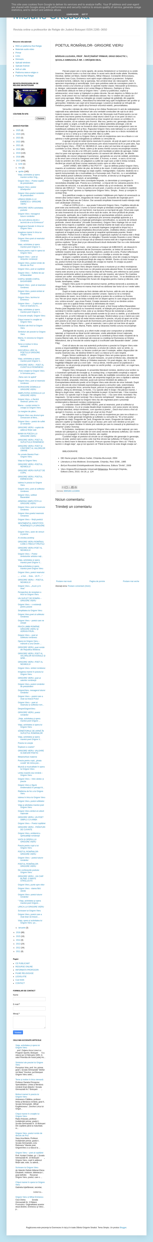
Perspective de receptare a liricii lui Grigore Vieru (29, 593)
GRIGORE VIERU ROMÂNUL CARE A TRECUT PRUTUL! (31, 543)
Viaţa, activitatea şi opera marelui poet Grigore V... (30, 310)
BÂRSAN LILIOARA (72, 491)
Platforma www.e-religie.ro (26, 72)
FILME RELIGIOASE (24, 973)
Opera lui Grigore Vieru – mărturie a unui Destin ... (30, 642)
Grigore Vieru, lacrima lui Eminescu (28, 298)
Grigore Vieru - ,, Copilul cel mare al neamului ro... (30, 304)
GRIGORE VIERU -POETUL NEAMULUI (30, 465)
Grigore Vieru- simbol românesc (31, 668)
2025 (18, 130)
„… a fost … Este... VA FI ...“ (30, 576)
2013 (18, 944)
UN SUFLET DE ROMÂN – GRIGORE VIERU (29, 599)
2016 (18, 932)
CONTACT (20, 983)
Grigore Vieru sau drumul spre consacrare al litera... (31, 416)
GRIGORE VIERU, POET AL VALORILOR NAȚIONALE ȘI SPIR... (31, 655)
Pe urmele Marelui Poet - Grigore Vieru (29, 455)
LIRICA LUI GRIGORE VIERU (31, 907)
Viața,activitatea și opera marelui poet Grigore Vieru (30, 567)
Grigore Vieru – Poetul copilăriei (31, 823)
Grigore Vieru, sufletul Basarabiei (27, 496)
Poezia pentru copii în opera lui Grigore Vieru (31, 252)
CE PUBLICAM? (22, 963)
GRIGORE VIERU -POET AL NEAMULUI (30, 663)
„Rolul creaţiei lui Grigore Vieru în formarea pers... (31, 372)
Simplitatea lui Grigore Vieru (30, 610)
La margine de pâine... (27, 411)
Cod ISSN (19, 980)
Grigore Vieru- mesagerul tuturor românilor (29, 215)
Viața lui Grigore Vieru (27, 460)
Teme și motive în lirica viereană (28, 345)
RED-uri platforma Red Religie (28, 46)
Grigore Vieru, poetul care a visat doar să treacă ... (30, 915)
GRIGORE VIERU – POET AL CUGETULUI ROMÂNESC (31, 366)
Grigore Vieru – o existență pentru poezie (29, 605)
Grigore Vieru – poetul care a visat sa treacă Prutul (30, 697)
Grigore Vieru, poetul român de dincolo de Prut (31, 264)
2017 (18, 160)
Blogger (123, 1227)
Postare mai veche (131, 581)
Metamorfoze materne (27, 757)
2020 (18, 149)
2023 (18, 138)
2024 (18, 134)
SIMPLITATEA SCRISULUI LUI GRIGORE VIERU (31, 394)
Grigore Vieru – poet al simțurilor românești (28, 258)
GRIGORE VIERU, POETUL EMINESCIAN (30, 478)
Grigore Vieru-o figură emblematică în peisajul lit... (31, 786)
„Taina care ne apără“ (27, 377)
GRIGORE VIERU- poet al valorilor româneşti (29, 679)
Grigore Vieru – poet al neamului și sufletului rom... (31, 703)
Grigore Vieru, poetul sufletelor (31, 801)
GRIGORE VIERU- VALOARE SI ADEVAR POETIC (31, 752)
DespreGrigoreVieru (26, 709)
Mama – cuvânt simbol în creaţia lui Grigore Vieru (29, 406)
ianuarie (22, 928)
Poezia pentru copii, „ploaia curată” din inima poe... (30, 761)
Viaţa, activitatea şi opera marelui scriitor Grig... (29, 176)
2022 (18, 142)
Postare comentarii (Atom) (79, 586)
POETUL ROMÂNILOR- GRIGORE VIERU (28, 852)
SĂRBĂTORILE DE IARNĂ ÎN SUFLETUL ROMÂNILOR (31, 732)
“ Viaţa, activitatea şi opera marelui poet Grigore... (29, 902)
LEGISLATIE (21, 976)
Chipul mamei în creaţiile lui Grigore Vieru (30, 320)
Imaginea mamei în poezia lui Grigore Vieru (30, 673)
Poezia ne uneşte (25, 743)
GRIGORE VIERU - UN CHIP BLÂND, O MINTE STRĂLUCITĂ (30, 878)
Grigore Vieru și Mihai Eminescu (29, 1197)
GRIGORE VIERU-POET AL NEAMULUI (30, 549)
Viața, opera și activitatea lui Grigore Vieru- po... (30, 921)
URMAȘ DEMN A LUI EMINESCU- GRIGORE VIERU (29, 201)
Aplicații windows (22, 62)
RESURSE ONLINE (24, 967)
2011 (18, 951)
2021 (18, 145)
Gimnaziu (19, 59)
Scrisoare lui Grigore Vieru (29, 911)
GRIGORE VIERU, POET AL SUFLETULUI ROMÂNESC (31, 441)
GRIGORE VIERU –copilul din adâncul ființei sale (31, 428)
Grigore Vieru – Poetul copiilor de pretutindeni (31, 182)
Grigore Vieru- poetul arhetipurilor (27, 188)
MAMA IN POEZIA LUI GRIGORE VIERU (27, 435)
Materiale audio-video (24, 49)
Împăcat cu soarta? (26, 747)
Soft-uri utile (20, 69)
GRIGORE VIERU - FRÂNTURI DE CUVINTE (31, 828)
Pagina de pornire (97, 581)
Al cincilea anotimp (26, 538)
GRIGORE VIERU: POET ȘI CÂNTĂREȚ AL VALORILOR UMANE (31, 448)
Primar (18, 53)
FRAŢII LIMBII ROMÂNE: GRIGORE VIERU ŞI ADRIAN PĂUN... (29, 628)
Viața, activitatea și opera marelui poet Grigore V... (30, 245)
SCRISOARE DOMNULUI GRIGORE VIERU (29, 388)
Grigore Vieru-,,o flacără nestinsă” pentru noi (28, 400)
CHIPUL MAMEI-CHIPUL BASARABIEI (29, 280)
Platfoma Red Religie (24, 76)
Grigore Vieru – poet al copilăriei (29, 1153)
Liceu (17, 56)
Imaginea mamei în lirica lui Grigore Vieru (30, 233)
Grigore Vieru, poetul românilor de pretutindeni (31, 685)
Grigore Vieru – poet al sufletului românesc (28, 636)
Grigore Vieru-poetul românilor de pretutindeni (31, 194)
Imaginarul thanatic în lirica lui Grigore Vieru (31, 227)
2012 (18, 948)
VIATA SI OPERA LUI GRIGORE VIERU (27, 840)
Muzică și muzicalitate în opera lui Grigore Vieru (31, 768)
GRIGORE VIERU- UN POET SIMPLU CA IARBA (30, 818)
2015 (18, 936)
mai (20, 168)
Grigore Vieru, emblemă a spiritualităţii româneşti (29, 834)
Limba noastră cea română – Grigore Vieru (30, 774)
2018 (18, 157)
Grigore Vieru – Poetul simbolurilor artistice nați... (30, 555)
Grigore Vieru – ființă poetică (30, 519)
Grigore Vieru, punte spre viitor (31, 885)
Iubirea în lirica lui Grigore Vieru (31, 797)
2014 (18, 940)
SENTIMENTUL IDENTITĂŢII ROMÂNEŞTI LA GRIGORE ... (31, 525)
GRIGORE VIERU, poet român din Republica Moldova (31, 648)
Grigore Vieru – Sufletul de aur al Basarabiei (31, 274)
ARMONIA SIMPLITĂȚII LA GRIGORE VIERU (30, 502)
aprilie (21, 171)
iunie (20, 164)
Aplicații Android (22, 66)
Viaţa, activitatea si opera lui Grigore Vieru (30, 726)
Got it (85, 14)
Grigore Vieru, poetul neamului (31, 572)
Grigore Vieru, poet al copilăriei (31, 269)
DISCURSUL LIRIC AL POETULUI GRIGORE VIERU (29, 352)
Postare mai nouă (63, 581)
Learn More (73, 14)
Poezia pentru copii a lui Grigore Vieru (28, 846)
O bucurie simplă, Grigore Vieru (31, 316)
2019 (18, 153)
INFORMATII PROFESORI (27, 970)
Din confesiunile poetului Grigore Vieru (28, 871)
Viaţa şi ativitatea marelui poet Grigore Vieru (31, 806)
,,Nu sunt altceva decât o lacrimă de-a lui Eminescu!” (31, 221)
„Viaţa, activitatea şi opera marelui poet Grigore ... (29, 719)
